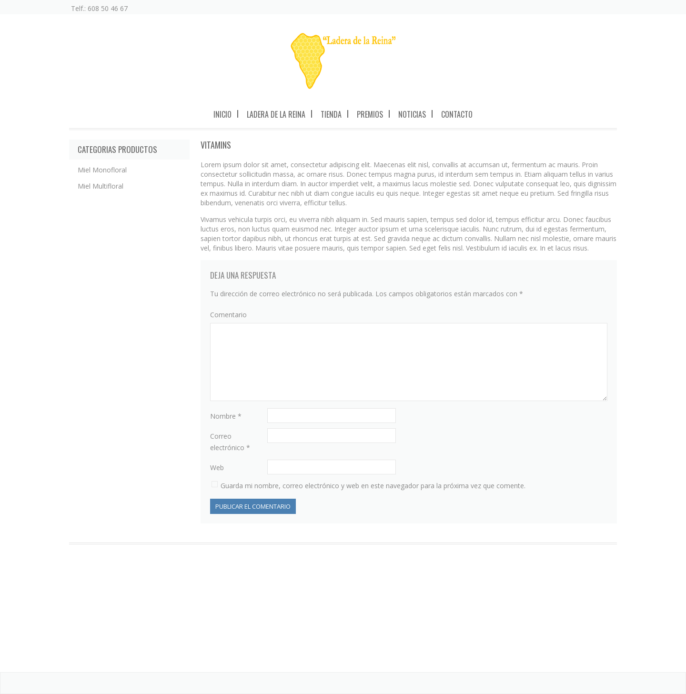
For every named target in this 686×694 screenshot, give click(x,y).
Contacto (457, 114)
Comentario (228, 314)
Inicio (222, 114)
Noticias (412, 114)
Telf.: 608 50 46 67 (99, 8)
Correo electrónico (230, 442)
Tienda (331, 114)
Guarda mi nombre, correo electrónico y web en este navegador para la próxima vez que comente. (373, 485)
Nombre (226, 416)
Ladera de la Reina (276, 114)
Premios (370, 114)
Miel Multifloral (100, 186)
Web (217, 467)
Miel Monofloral (102, 169)
